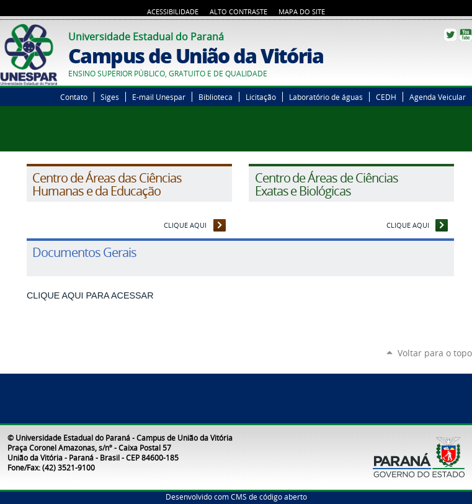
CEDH (386, 97)
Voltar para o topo (435, 353)
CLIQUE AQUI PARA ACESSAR (90, 295)
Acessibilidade (172, 11)
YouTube (466, 35)
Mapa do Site (301, 11)
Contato (73, 97)
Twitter (450, 35)
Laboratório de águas (326, 97)
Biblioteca (215, 97)
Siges (109, 97)
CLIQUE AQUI (185, 225)
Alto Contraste (238, 11)
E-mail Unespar (158, 97)
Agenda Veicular (437, 97)
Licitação (261, 97)
